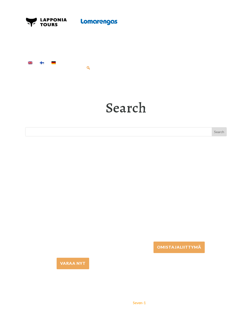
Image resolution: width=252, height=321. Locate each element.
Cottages (182, 62)
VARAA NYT (73, 263)
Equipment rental (126, 62)
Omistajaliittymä (179, 247)
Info (73, 68)
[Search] (88, 68)
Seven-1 (139, 302)
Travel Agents (44, 68)
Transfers (157, 62)
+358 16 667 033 (73, 217)
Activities (92, 62)
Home (68, 62)
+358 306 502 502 (179, 201)
